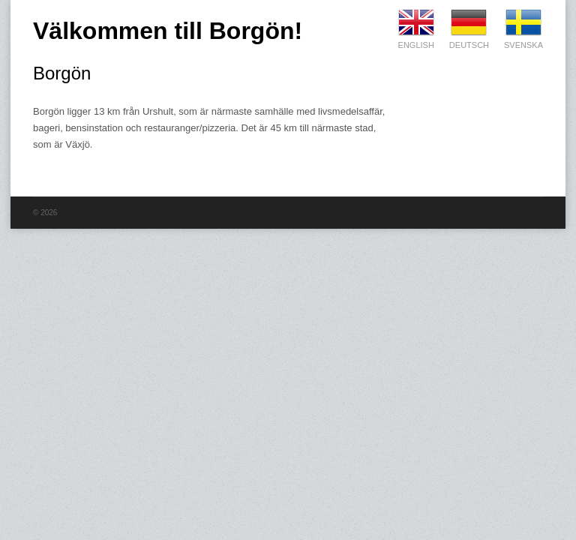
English (416, 23)
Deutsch (469, 23)
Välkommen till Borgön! (167, 30)
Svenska (523, 23)
